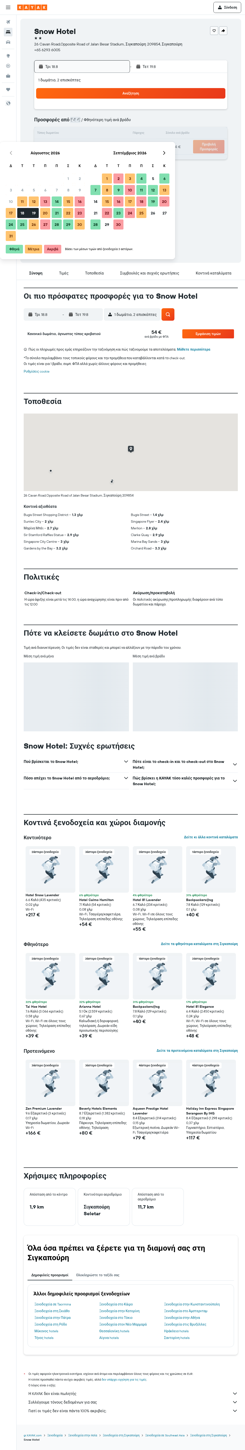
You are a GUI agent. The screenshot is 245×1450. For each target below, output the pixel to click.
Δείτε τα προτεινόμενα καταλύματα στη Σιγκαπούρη (197, 1050)
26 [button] (69, 157)
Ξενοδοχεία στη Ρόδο (50, 1324)
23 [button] (114, 145)
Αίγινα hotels (109, 1338)
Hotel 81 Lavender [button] (147, 900)
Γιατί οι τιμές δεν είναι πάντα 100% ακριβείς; (133, 1411)
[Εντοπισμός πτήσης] (8, 66)
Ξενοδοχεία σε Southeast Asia (164, 1435)
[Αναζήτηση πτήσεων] (8, 22)
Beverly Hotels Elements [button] (98, 1108)
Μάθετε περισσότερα (193, 349)
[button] (8, 7)
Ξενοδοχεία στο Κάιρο (116, 1304)
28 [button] (91, 157)
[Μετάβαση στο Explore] (8, 56)
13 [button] (80, 134)
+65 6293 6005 (47, 49)
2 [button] (115, 111)
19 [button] (69, 145)
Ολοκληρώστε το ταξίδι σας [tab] (97, 1275)
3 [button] (46, 122)
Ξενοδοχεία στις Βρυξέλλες (185, 1324)
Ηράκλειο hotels (176, 1331)
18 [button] (57, 145)
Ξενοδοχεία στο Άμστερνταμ (185, 1311)
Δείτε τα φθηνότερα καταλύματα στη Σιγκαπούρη (199, 944)
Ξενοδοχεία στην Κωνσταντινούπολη (192, 1304)
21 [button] (92, 145)
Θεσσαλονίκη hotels (114, 1331)
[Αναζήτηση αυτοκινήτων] (8, 42)
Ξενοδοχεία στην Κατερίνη (119, 1311)
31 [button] (46, 168)
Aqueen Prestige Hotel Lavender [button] (150, 1110)
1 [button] (103, 111)
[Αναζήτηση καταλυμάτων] (8, 32)
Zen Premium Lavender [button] (44, 1108)
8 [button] (103, 122)
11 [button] (57, 134)
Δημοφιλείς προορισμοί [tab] (49, 1275)
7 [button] (92, 122)
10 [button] (46, 134)
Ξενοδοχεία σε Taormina (52, 1304)
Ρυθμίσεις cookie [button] (37, 371)
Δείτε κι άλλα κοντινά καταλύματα (211, 837)
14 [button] (92, 134)
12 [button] (69, 134)
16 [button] (115, 134)
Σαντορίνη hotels (176, 1338)
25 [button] (57, 157)
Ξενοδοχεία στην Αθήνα (182, 1318)
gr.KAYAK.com (33, 1435)
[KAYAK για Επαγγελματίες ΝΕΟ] (8, 76)
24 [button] (46, 157)
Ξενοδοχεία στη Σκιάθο (52, 1311)
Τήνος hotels (43, 1338)
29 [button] (103, 157)
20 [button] (80, 145)
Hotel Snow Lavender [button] (42, 895)
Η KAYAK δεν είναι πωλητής (133, 1393)
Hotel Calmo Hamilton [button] (96, 900)
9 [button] (115, 122)
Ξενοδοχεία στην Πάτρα (52, 1318)
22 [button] (103, 145)
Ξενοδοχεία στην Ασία (82, 1435)
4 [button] (57, 122)
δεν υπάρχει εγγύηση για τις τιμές (124, 1379)
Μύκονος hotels (46, 1331)
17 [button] (45, 145)
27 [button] (80, 157)
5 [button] (69, 122)
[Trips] (8, 89)
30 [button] (114, 157)
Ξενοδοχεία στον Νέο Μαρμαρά (123, 1324)
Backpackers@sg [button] (199, 900)
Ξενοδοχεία (54, 1435)
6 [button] (80, 122)
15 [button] (103, 134)
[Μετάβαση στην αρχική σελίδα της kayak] (32, 7)
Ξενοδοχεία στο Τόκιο (116, 1318)
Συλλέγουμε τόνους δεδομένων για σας (133, 1402)
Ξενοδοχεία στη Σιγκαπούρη (121, 1435)
